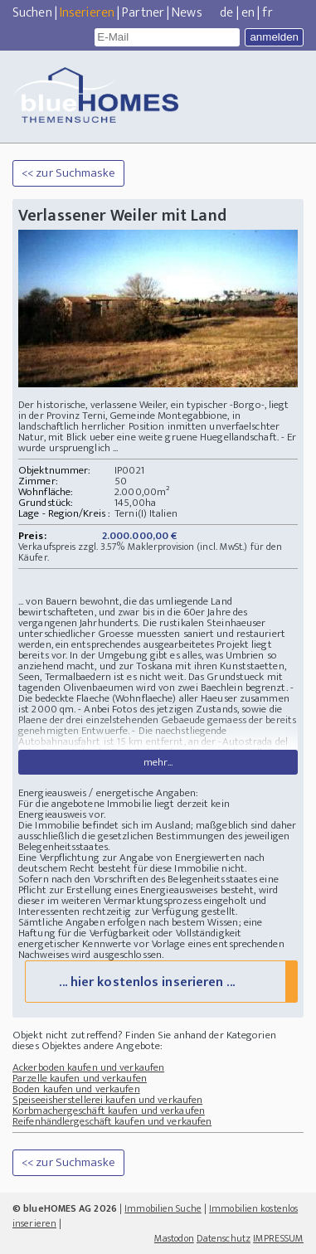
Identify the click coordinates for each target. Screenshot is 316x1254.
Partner (143, 13)
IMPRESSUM (278, 1238)
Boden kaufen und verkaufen (76, 1089)
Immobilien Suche (163, 1208)
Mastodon (174, 1238)
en (248, 13)
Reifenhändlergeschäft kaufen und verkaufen (111, 1121)
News (187, 13)
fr (267, 13)
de (226, 13)
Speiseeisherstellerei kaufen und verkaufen (107, 1100)
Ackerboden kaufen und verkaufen (88, 1067)
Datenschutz (223, 1238)
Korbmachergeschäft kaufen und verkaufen (108, 1110)
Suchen (32, 13)
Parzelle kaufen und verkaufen (79, 1078)
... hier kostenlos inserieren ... (146, 982)
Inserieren (87, 13)
